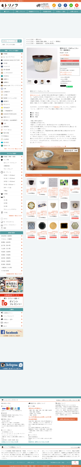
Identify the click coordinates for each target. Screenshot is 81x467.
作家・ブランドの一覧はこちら (13, 148)
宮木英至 (6, 142)
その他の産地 (5, 270)
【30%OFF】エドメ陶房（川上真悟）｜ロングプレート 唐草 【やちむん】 (42, 213)
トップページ (10, 462)
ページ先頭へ (75, 462)
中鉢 (6, 203)
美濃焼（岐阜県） (6, 242)
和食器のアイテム (34, 11)
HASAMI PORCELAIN (10, 114)
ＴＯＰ (6, 11)
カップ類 (6, 159)
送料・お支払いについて (66, 72)
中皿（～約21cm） (10, 181)
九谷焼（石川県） (6, 248)
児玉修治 (6, 76)
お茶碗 (5, 194)
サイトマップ (70, 462)
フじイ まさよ (8, 129)
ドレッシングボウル (10, 209)
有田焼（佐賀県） (6, 251)
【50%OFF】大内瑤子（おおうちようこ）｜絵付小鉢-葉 (75, 212)
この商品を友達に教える (66, 81)
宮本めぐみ (7, 145)
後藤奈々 (6, 79)
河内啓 (5, 63)
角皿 (6, 190)
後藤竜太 (6, 82)
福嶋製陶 (6, 126)
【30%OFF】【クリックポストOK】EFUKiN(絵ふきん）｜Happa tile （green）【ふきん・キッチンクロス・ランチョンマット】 (64, 192)
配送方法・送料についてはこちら (39, 442)
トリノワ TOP (29, 39)
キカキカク (7, 66)
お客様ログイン (6, 312)
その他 (5, 212)
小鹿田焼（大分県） (7, 267)
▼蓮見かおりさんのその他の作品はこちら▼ (53, 146)
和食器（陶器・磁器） (10, 156)
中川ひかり (7, 104)
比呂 (5, 123)
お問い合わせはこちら (67, 419)
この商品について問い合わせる (69, 64)
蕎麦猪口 (7, 166)
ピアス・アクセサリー (10, 225)
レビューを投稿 (64, 79)
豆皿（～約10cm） (10, 175)
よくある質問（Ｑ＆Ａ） (66, 74)
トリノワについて (9, 316)
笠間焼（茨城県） (6, 255)
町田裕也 (6, 136)
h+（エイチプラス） (9, 57)
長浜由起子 (7, 107)
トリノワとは (71, 1)
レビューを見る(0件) (65, 77)
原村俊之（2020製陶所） (11, 120)
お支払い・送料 (60, 11)
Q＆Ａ (4, 325)
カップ (51, 41)
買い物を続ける (64, 83)
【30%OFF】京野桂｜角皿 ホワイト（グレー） (64, 212)
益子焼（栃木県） (6, 245)
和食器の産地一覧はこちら (14, 274)
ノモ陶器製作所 (8, 110)
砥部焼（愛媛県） (6, 258)
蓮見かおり (7, 117)
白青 (5, 88)
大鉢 (6, 206)
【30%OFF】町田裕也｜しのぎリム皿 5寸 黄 (53, 232)
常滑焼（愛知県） (6, 264)
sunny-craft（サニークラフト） (13, 85)
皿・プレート (7, 172)
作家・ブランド (20, 11)
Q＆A (78, 1)
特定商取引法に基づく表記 (57, 462)
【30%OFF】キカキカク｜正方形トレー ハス (31, 232)
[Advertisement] (40, 25)
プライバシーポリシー (42, 462)
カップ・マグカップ (10, 162)
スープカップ (8, 169)
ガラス (5, 218)
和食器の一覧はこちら (15, 215)
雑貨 (5, 228)
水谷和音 (6, 139)
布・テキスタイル (9, 222)
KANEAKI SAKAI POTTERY (12, 60)
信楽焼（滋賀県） (6, 261)
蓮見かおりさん (34, 95)
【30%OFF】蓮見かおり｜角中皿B (75, 189)
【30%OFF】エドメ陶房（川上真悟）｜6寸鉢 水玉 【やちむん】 (31, 212)
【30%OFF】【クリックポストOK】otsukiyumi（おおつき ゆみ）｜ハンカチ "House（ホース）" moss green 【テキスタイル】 (53, 191)
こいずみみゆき (8, 72)
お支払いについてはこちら (10, 442)
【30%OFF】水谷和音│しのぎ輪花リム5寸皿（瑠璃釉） (42, 233)
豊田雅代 (6, 101)
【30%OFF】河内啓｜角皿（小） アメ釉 (64, 232)
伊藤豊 (5, 53)
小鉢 (6, 200)
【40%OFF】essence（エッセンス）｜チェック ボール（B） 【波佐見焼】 (42, 190)
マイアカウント (21, 462)
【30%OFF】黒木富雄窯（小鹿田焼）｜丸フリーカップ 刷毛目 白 (53, 212)
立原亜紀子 (7, 91)
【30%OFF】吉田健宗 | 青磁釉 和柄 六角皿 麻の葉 (75, 232)
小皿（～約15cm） (10, 178)
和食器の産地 (47, 11)
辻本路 (5, 95)
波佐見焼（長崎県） (7, 236)
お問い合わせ (74, 11)
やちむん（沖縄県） (7, 239)
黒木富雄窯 (7, 69)
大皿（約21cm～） (10, 184)
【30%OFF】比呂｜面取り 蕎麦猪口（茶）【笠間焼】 (31, 189)
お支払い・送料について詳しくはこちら (67, 400)
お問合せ (5, 322)
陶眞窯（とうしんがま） (11, 98)
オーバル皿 (8, 187)
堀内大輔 (6, 133)
